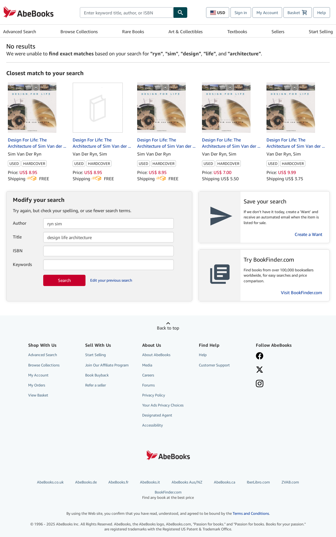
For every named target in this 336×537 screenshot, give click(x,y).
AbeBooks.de (86, 482)
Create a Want (308, 234)
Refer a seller (95, 385)
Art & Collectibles (185, 31)
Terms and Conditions (251, 513)
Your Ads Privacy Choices (163, 405)
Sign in (241, 12)
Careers (148, 375)
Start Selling (321, 31)
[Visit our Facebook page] (280, 356)
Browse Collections (79, 31)
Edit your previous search (111, 280)
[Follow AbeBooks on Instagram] (280, 384)
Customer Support (214, 365)
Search (64, 280)
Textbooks (237, 31)
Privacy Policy (153, 395)
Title (17, 236)
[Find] (180, 12)
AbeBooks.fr (118, 482)
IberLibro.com (258, 482)
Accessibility (152, 425)
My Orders (36, 385)
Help (321, 12)
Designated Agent (157, 415)
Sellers (277, 31)
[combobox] (126, 12)
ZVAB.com (290, 482)
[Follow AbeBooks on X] (280, 370)
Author (19, 223)
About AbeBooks (156, 354)
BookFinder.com (168, 495)
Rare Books (133, 31)
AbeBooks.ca (224, 482)
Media (147, 365)
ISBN (18, 250)
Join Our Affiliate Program (107, 365)
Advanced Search (19, 31)
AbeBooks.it (150, 482)
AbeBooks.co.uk (50, 482)
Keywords (22, 264)
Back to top (168, 327)
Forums (148, 385)
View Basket (38, 395)
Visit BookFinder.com (301, 292)
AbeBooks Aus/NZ (187, 482)
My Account (267, 12)
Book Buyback (97, 375)
